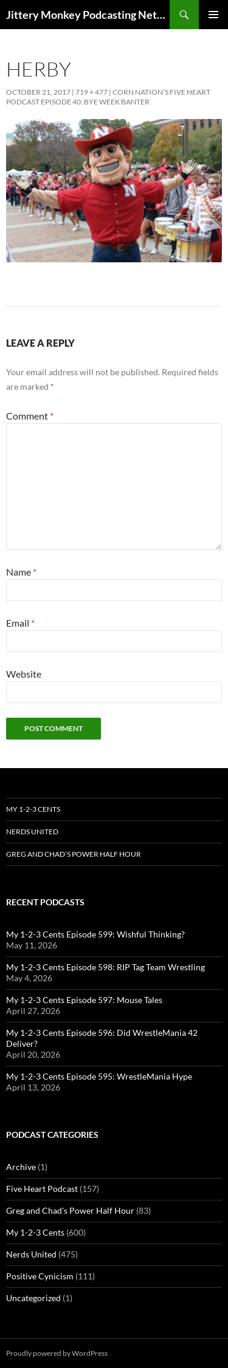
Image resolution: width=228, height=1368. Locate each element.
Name (21, 571)
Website (23, 673)
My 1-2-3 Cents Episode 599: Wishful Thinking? (95, 934)
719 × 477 (91, 92)
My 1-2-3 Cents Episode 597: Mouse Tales (84, 1000)
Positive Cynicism (40, 1276)
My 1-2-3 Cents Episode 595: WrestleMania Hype (99, 1076)
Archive (21, 1167)
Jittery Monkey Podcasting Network (88, 14)
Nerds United (32, 831)
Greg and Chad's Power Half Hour (70, 1210)
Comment (30, 415)
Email (20, 622)
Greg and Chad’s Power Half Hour (73, 854)
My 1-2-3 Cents (33, 809)
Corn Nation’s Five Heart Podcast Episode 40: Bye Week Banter (108, 96)
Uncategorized (33, 1298)
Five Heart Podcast (42, 1188)
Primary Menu (213, 14)
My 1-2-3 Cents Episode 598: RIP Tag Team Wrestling (105, 967)
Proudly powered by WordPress (57, 1353)
